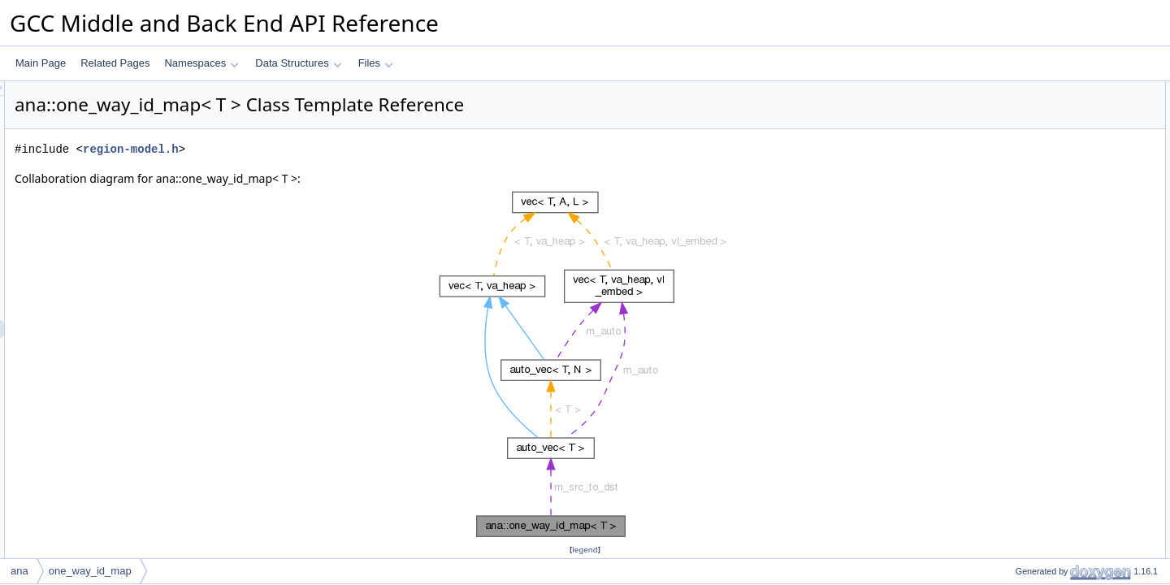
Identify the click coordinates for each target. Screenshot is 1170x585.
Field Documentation (1033, 394)
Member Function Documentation (1061, 286)
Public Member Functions (1043, 90)
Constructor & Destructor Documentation (1076, 251)
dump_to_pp (1029, 161)
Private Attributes (1026, 215)
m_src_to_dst (1031, 233)
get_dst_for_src (1035, 144)
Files (375, 63)
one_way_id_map (1040, 108)
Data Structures (298, 63)
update (1017, 197)
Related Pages (115, 63)
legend (587, 549)
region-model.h (334, 149)
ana (19, 571)
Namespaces (201, 63)
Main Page (40, 63)
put (1009, 126)
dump (1014, 179)
